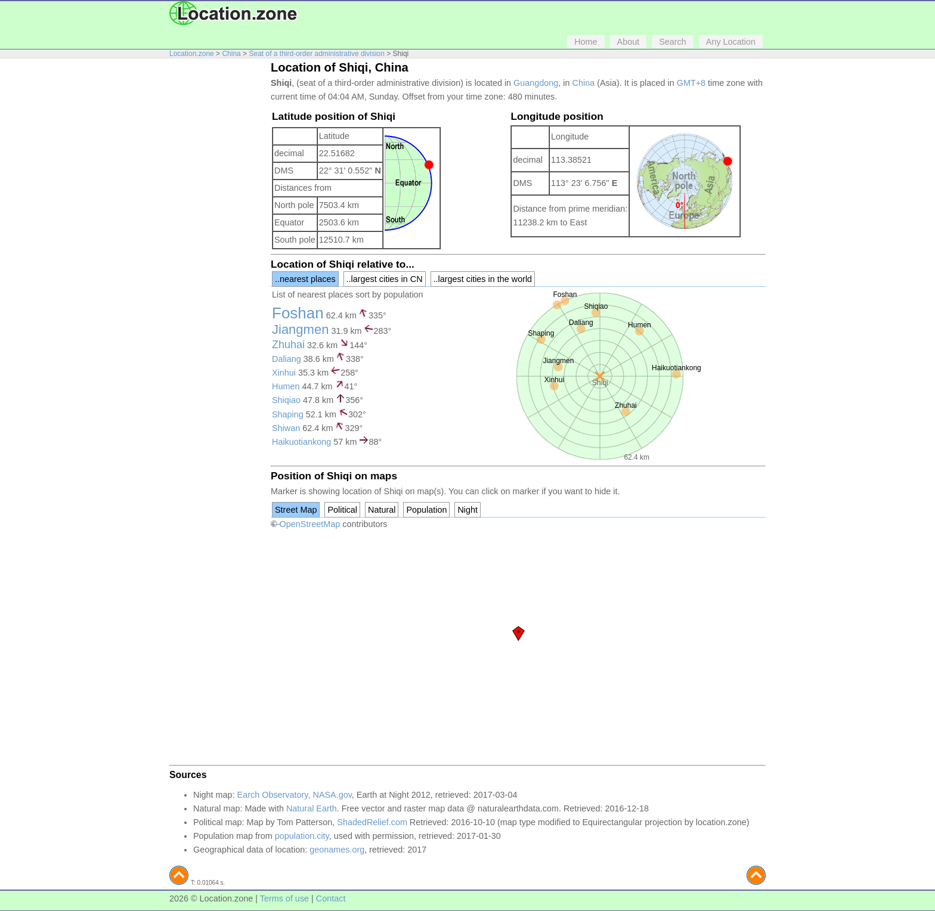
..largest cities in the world (483, 279)
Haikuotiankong (301, 442)
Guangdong (535, 83)
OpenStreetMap (310, 524)
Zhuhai (288, 345)
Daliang (286, 359)
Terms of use (284, 898)
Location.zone (191, 53)
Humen (285, 386)
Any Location (731, 42)
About (628, 42)
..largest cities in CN (384, 279)
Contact (331, 898)
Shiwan (286, 428)
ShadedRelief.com (372, 822)
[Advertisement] (217, 243)
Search (672, 42)
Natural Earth (311, 808)
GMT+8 (691, 83)
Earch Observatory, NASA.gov (294, 795)
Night (467, 510)
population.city (302, 836)
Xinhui (284, 372)
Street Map (296, 510)
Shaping (288, 414)
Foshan (298, 313)
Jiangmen (300, 329)
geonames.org (336, 849)
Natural (381, 510)
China (231, 53)
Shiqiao (286, 400)
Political (342, 510)
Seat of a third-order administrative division (316, 53)
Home (585, 42)
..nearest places (305, 279)
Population (426, 510)
